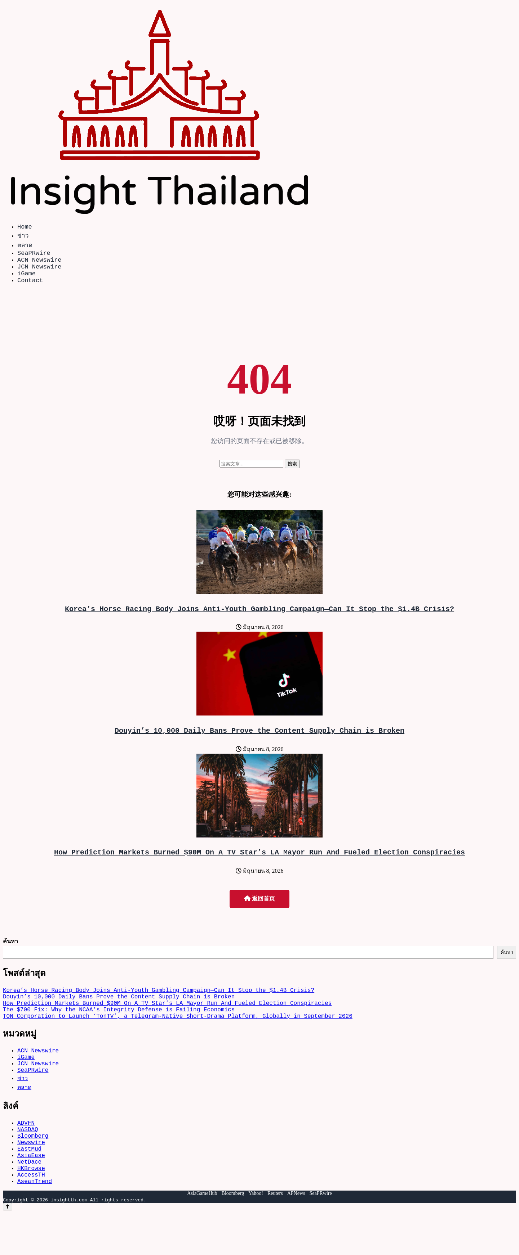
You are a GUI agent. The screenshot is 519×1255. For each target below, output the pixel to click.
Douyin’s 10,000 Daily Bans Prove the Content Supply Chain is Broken (259, 741)
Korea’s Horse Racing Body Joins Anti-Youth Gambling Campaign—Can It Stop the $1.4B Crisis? (259, 618)
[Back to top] (7, 1248)
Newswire (31, 1175)
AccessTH (31, 1215)
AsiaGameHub (202, 1235)
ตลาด (24, 246)
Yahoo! (255, 1235)
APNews (296, 1235)
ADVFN (26, 1151)
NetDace (29, 1199)
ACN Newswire (39, 263)
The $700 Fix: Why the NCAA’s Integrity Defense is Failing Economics (119, 1029)
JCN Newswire (39, 272)
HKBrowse (31, 1207)
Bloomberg (32, 1167)
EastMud (29, 1183)
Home (24, 228)
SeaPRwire (33, 255)
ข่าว (23, 237)
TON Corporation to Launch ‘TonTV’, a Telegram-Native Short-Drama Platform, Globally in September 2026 (177, 1037)
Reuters (275, 1235)
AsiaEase (31, 1191)
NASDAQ (27, 1159)
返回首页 (259, 911)
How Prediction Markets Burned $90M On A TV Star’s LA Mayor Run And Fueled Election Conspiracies (259, 865)
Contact (30, 288)
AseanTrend (34, 1223)
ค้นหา (10, 954)
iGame (26, 280)
